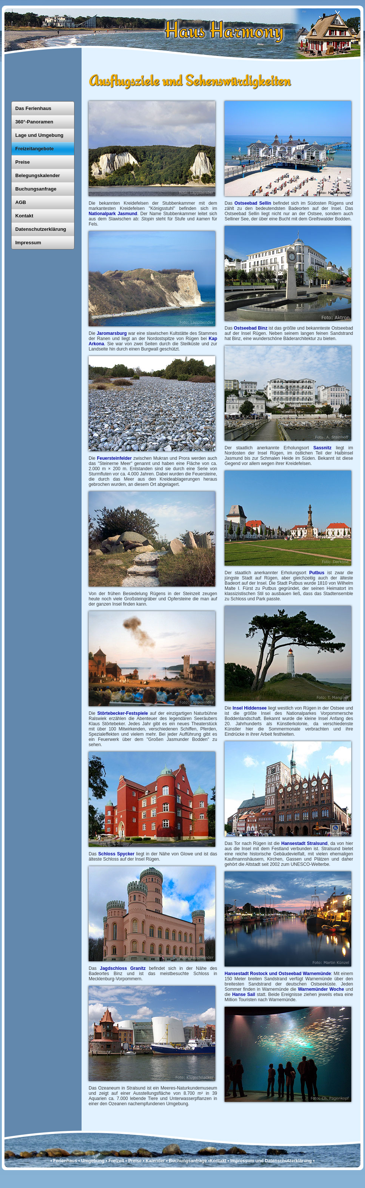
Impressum (28, 242)
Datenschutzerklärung (40, 229)
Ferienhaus (65, 1160)
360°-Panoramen (34, 122)
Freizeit (116, 1160)
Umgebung (93, 1160)
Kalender (155, 1160)
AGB (20, 202)
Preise (22, 162)
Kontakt (24, 216)
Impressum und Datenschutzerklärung (271, 1160)
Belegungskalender (37, 175)
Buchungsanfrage (36, 189)
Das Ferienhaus (33, 108)
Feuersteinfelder (114, 458)
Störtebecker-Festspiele (123, 713)
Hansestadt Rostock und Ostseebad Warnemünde (278, 973)
